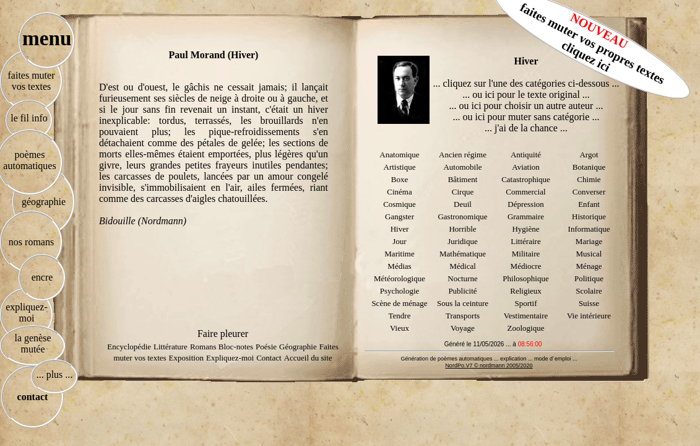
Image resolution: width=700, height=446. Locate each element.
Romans (204, 346)
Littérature (170, 346)
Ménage (589, 266)
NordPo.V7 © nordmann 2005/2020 (488, 365)
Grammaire (526, 216)
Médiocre (526, 266)
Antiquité (526, 154)
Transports (463, 315)
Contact (268, 357)
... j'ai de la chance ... (526, 128)
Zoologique (526, 328)
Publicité (462, 290)
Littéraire (525, 241)
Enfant (589, 204)
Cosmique (399, 204)
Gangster (399, 216)
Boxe (399, 179)
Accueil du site (308, 357)
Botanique (589, 167)
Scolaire (589, 290)
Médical (462, 266)
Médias (399, 266)
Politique (588, 278)
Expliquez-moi (230, 357)
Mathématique (462, 253)
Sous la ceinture (462, 303)
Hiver (400, 229)
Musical (589, 253)
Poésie (266, 346)
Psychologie (400, 290)
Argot (588, 154)
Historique (589, 216)
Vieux (399, 328)
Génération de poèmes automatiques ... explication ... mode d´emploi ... (488, 359)
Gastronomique (462, 216)
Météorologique (399, 278)
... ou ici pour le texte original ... (526, 94)
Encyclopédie (129, 346)
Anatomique (399, 154)
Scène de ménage (399, 303)
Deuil (463, 204)
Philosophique (525, 278)
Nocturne (462, 278)
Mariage (589, 241)
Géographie (298, 346)
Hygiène (525, 229)
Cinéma (399, 191)
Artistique (400, 167)
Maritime (399, 253)
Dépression (526, 204)
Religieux (526, 290)
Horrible (462, 229)
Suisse (589, 303)
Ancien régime (462, 154)
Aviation (526, 167)
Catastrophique (525, 179)
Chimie (588, 179)
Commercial (525, 191)
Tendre (400, 315)
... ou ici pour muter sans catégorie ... (526, 117)
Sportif (525, 303)
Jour (399, 241)
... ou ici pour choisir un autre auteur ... (526, 105)
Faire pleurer (222, 333)
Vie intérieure (589, 315)
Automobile (462, 167)
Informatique (589, 229)
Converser (589, 191)
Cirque (462, 191)
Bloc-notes (235, 346)
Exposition (186, 357)
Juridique (462, 241)
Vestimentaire (526, 315)
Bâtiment (463, 179)
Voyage (463, 328)
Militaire (526, 253)
